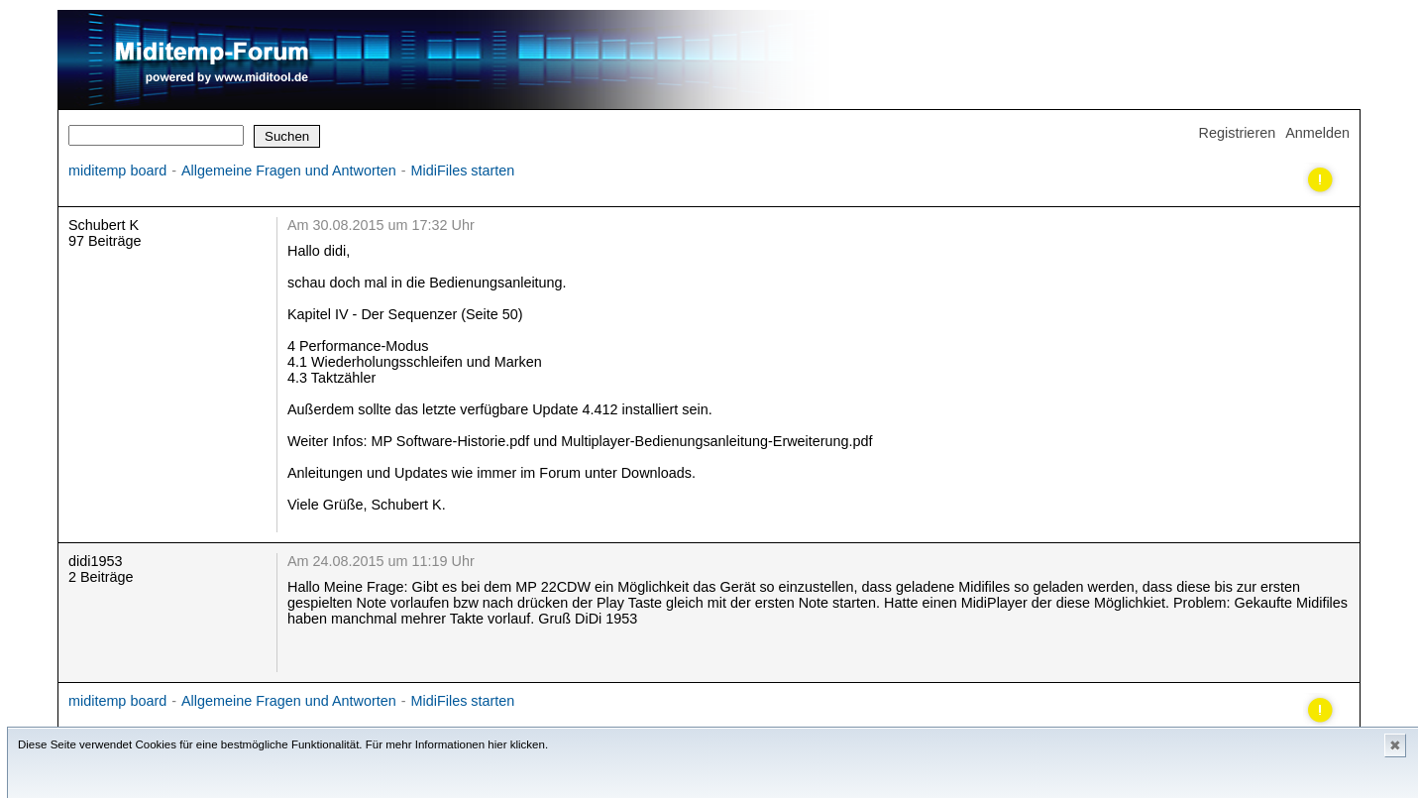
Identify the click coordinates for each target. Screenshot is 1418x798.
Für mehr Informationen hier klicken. (457, 744)
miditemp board (117, 170)
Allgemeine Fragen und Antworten (288, 170)
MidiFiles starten (463, 170)
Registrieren (1237, 133)
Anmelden (1317, 133)
